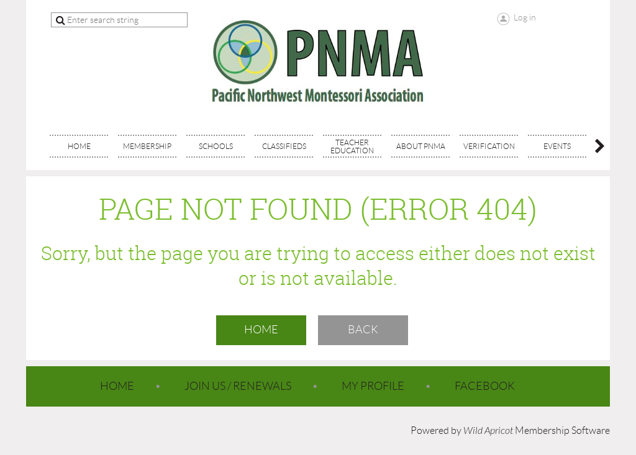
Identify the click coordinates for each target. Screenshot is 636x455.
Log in (525, 17)
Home (261, 329)
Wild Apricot (488, 430)
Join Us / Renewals (237, 386)
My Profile (373, 386)
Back (363, 329)
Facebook (485, 386)
